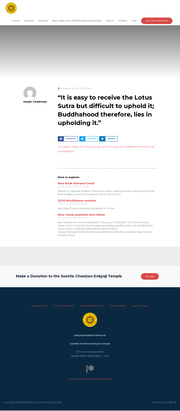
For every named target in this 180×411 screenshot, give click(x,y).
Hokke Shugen (140, 306)
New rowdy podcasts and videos (81, 215)
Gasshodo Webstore (91, 306)
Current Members (63, 306)
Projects (43, 21)
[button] (68, 139)
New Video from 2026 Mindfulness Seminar (77, 21)
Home (16, 21)
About (109, 21)
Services (29, 21)
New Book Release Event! (76, 184)
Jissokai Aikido (117, 306)
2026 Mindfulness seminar (77, 201)
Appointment (39, 306)
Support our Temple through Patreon (90, 379)
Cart (134, 21)
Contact (122, 21)
